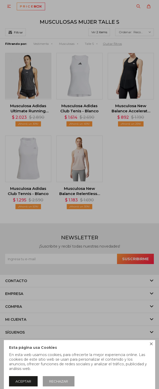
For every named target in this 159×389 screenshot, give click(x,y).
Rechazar (58, 381)
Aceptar (23, 381)
